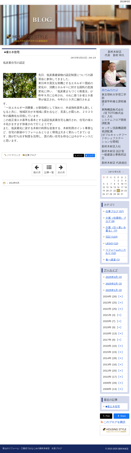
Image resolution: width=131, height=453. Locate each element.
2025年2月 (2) (114, 283)
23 (118, 190)
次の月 (62, 169)
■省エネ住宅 (12, 52)
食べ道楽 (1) (113, 259)
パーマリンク (13, 155)
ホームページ (110, 89)
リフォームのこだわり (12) (116, 251)
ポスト (80, 155)
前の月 (37, 169)
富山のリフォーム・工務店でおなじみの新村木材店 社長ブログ (65, 22)
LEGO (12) (112, 243)
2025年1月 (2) (114, 290)
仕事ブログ (30, 155)
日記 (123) (112, 236)
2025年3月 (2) (114, 277)
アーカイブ (111, 270)
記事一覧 (49, 172)
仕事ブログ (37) (115, 211)
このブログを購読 (114, 422)
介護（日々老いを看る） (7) (116, 229)
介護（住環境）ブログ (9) (116, 219)
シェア (91, 155)
